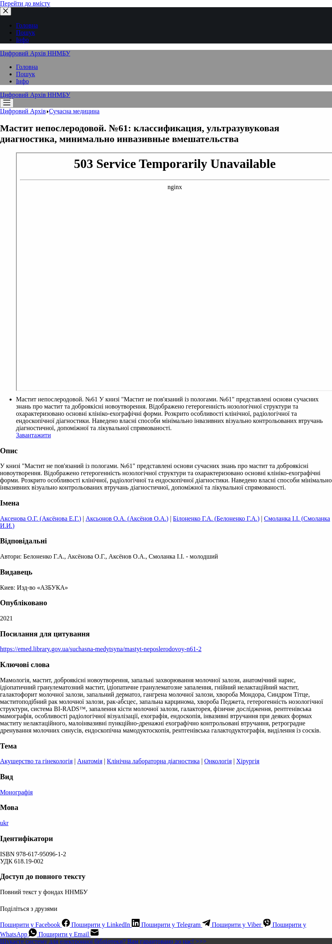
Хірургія (247, 761)
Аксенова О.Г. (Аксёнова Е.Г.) (40, 518)
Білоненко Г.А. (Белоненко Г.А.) (216, 518)
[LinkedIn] (106, 924)
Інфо (22, 81)
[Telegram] (176, 924)
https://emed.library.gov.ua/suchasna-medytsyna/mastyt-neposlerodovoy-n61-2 (101, 649)
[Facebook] (35, 924)
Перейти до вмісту (25, 3)
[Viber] (242, 924)
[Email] (68, 934)
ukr (4, 823)
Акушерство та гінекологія (36, 761)
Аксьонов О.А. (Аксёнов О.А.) (127, 518)
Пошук (25, 74)
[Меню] (7, 103)
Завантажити (33, 435)
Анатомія (89, 761)
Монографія (16, 792)
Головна (27, 66)
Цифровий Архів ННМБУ (35, 53)
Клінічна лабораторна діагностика (153, 761)
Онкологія (218, 761)
